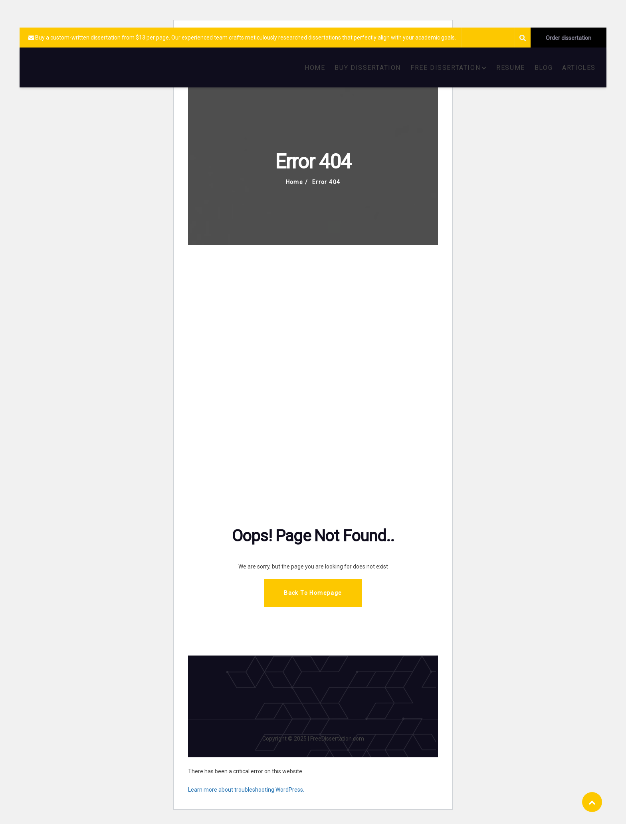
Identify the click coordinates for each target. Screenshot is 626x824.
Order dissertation (568, 38)
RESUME (510, 67)
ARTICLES (579, 67)
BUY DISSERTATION (368, 67)
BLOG (544, 67)
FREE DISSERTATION (445, 67)
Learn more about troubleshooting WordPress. (246, 789)
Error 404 (326, 182)
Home (294, 182)
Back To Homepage (313, 593)
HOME (315, 67)
